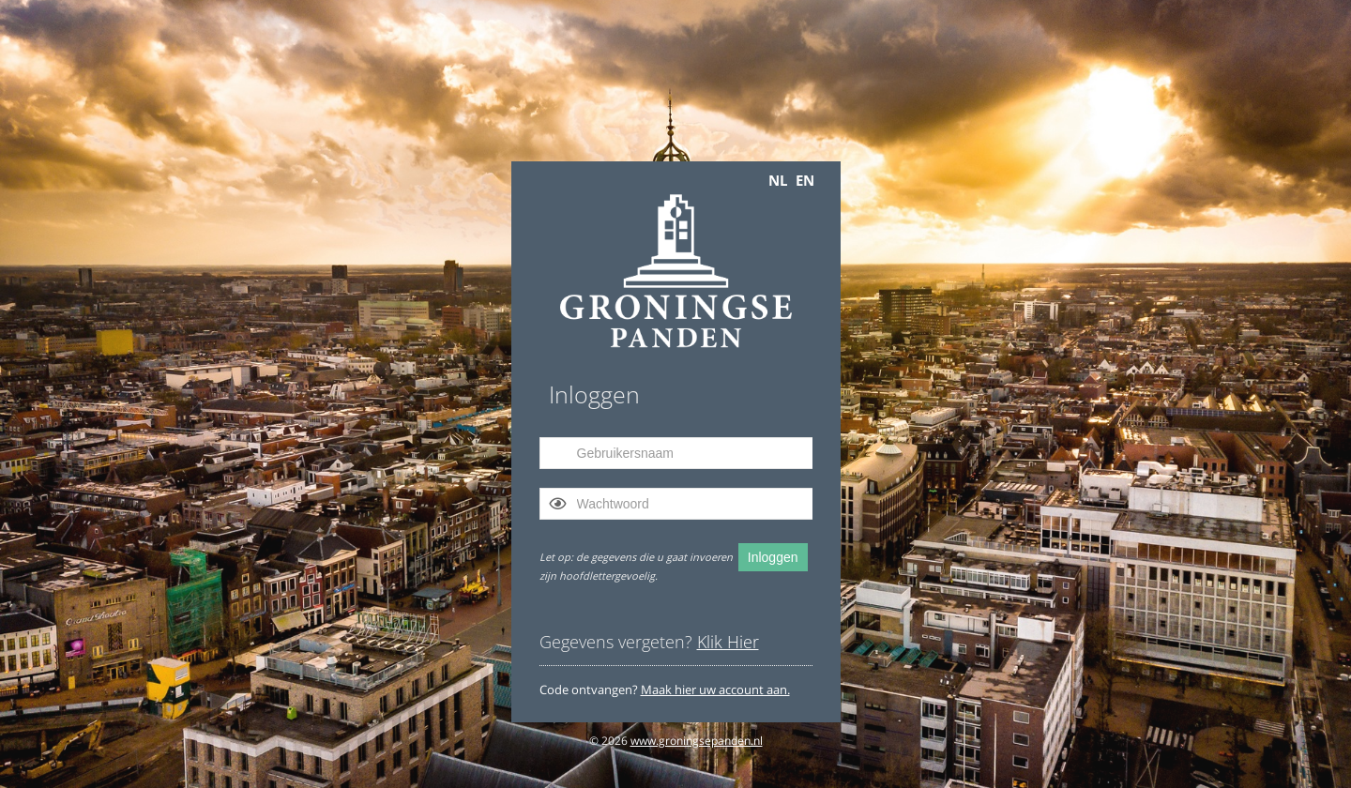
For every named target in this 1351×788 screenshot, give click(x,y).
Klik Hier (728, 641)
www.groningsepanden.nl (696, 741)
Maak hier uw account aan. (715, 689)
